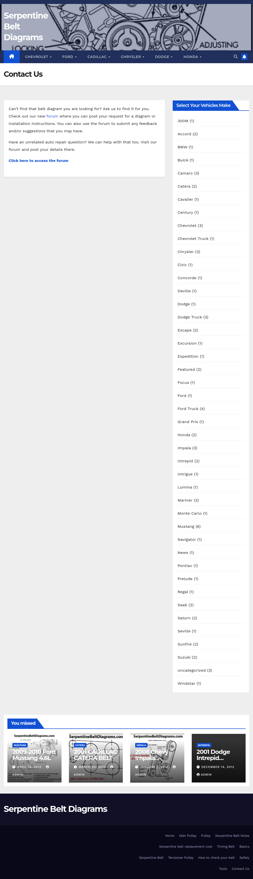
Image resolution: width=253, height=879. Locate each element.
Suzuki (184, 657)
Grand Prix (188, 421)
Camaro (185, 173)
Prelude (185, 578)
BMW (183, 147)
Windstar (186, 683)
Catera (184, 186)
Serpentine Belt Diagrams (55, 809)
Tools (223, 869)
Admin (204, 774)
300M (183, 120)
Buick (183, 160)
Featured (186, 369)
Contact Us (240, 869)
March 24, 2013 (93, 767)
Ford (68, 57)
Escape (185, 330)
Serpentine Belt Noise (232, 836)
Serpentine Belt (151, 857)
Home (169, 836)
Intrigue (185, 474)
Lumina (185, 487)
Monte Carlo (190, 513)
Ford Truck (188, 408)
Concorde (187, 277)
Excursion (187, 343)
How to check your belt (216, 857)
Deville (184, 291)
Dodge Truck (190, 317)
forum (52, 116)
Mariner (185, 500)
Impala (184, 448)
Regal (183, 591)
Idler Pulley (187, 836)
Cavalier (185, 199)
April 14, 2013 (29, 767)
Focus (183, 382)
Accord (184, 134)
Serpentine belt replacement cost (185, 846)
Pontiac (185, 565)
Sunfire (185, 644)
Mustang (186, 526)
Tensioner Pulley (181, 857)
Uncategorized (192, 670)
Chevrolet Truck (193, 238)
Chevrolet (37, 57)
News (183, 552)
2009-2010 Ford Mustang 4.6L (34, 755)
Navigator (187, 539)
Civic (182, 264)
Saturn (184, 618)
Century (185, 212)
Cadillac (97, 57)
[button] (236, 56)
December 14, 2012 (217, 767)
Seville (184, 631)
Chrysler (131, 57)
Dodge (162, 57)
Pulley (206, 836)
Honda (191, 57)
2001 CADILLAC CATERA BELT (95, 755)
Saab (182, 605)
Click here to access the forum (38, 160)
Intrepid (185, 461)
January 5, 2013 (154, 767)
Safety (244, 857)
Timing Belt (226, 846)
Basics (244, 846)
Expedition (188, 356)
